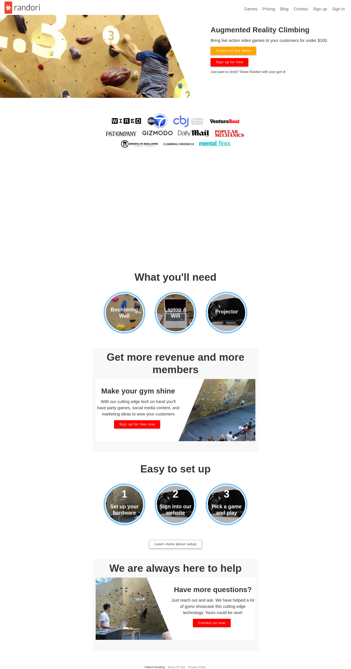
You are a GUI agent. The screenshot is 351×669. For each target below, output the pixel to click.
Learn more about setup (176, 544)
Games (250, 9)
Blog (284, 9)
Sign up (320, 9)
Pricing (268, 9)
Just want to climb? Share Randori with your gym (248, 72)
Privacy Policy (197, 667)
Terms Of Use (176, 667)
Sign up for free (229, 62)
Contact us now (211, 623)
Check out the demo (233, 51)
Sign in (338, 9)
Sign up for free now (137, 424)
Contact (301, 9)
